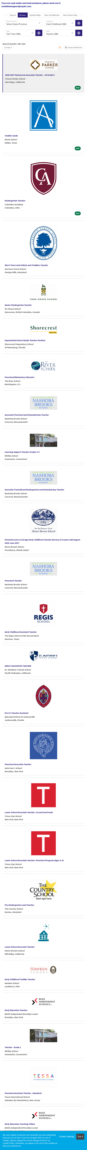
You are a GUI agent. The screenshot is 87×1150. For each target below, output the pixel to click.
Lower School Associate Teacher (20, 946)
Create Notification (73, 47)
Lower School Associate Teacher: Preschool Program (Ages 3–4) (34, 860)
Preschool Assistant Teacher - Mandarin (23, 1093)
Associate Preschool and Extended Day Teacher (27, 414)
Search (13, 15)
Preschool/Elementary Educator (19, 377)
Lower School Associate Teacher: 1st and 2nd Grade (29, 812)
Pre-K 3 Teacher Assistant (16, 713)
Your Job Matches (52, 15)
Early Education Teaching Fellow (20, 1124)
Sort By (7, 47)
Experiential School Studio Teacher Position (25, 340)
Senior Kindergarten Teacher (18, 305)
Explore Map (35, 15)
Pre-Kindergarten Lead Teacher (19, 905)
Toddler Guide (11, 135)
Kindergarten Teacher (15, 200)
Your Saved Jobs (70, 15)
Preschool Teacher (13, 580)
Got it (80, 1136)
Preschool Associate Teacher (18, 764)
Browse (22, 15)
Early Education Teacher (16, 1010)
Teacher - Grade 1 (13, 1047)
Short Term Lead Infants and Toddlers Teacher (26, 265)
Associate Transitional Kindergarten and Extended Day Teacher (34, 489)
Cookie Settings (66, 1136)
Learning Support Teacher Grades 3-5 (22, 452)
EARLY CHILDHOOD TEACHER (18, 666)
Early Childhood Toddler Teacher (20, 979)
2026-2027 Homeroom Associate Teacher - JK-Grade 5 (30, 75)
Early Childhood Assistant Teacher (21, 632)
